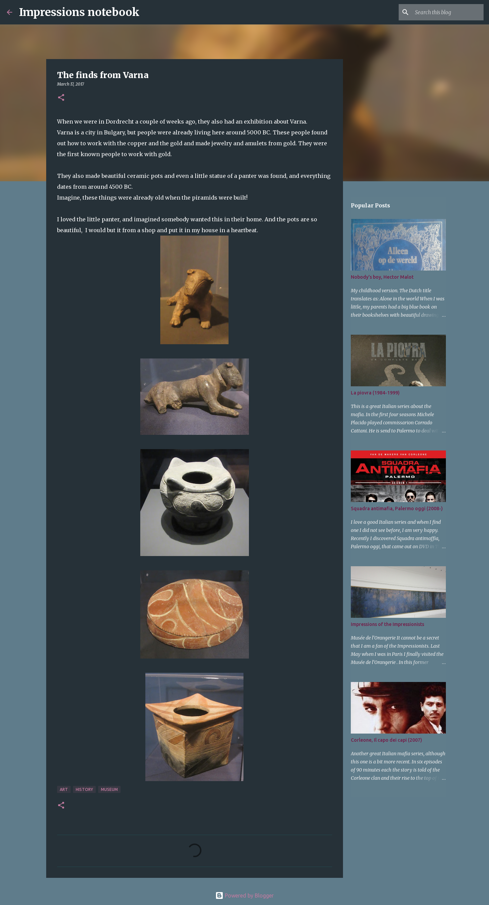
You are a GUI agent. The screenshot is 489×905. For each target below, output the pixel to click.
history (84, 789)
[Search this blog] (448, 12)
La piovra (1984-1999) (375, 392)
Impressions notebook (79, 12)
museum (109, 789)
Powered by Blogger (244, 895)
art (64, 789)
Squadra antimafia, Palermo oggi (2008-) (397, 508)
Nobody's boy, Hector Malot (382, 277)
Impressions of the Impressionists (387, 624)
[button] (61, 98)
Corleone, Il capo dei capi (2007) (386, 740)
